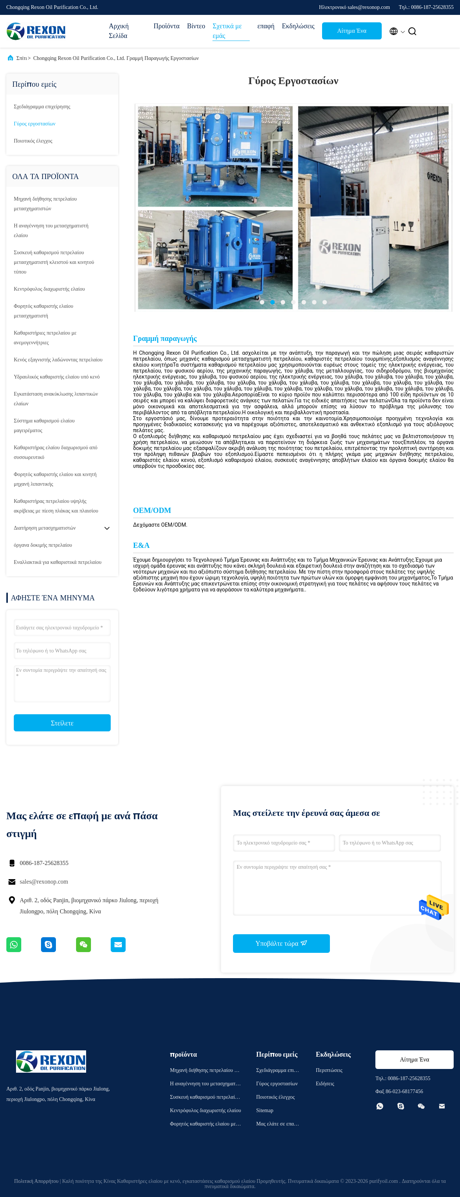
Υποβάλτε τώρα (281, 943)
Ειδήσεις (325, 1083)
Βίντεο (196, 26)
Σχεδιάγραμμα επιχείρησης (42, 106)
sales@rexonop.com (44, 881)
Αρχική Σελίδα (119, 30)
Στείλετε (62, 723)
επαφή (265, 26)
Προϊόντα (167, 26)
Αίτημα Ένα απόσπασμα (352, 32)
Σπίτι (21, 58)
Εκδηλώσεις (298, 26)
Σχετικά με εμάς (227, 30)
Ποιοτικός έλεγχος (33, 141)
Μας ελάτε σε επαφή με (277, 1125)
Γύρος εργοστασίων (34, 124)
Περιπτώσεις (329, 1070)
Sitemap (264, 1110)
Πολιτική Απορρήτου (36, 1181)
